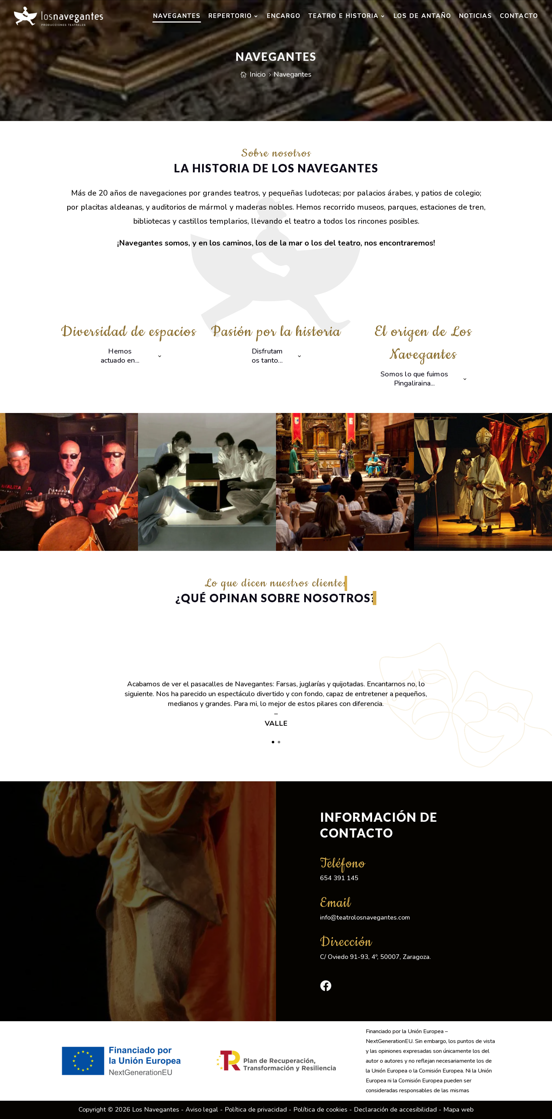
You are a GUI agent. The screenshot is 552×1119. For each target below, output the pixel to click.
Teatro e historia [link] (343, 16)
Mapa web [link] (458, 1109)
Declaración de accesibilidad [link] (395, 1109)
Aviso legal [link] (202, 1109)
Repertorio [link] (230, 16)
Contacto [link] (519, 16)
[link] (58, 16)
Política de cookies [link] (320, 1109)
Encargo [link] (284, 16)
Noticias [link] (475, 16)
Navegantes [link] (177, 16)
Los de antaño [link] (422, 16)
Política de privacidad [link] (256, 1109)
